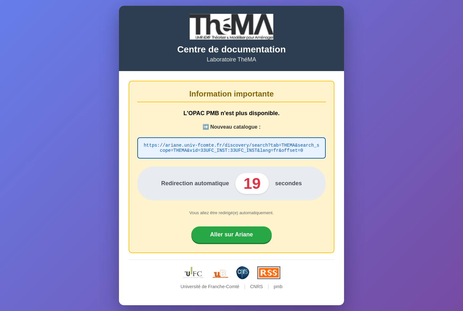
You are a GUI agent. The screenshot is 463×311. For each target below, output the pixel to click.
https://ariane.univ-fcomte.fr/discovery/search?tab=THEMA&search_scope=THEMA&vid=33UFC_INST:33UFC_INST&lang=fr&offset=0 (231, 148)
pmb (278, 287)
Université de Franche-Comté (209, 287)
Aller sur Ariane (231, 235)
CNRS (256, 287)
